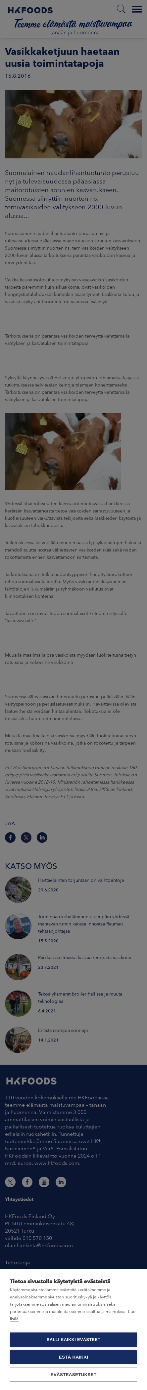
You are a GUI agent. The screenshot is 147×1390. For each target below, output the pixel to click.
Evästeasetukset (74, 1374)
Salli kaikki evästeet (73, 1339)
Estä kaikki (73, 1357)
